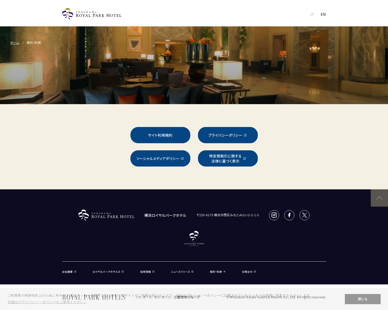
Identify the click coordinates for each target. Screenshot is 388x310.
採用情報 (147, 271)
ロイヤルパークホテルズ (108, 271)
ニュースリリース (182, 271)
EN (323, 14)
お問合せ (249, 271)
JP (312, 14)
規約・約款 (218, 271)
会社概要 (69, 271)
